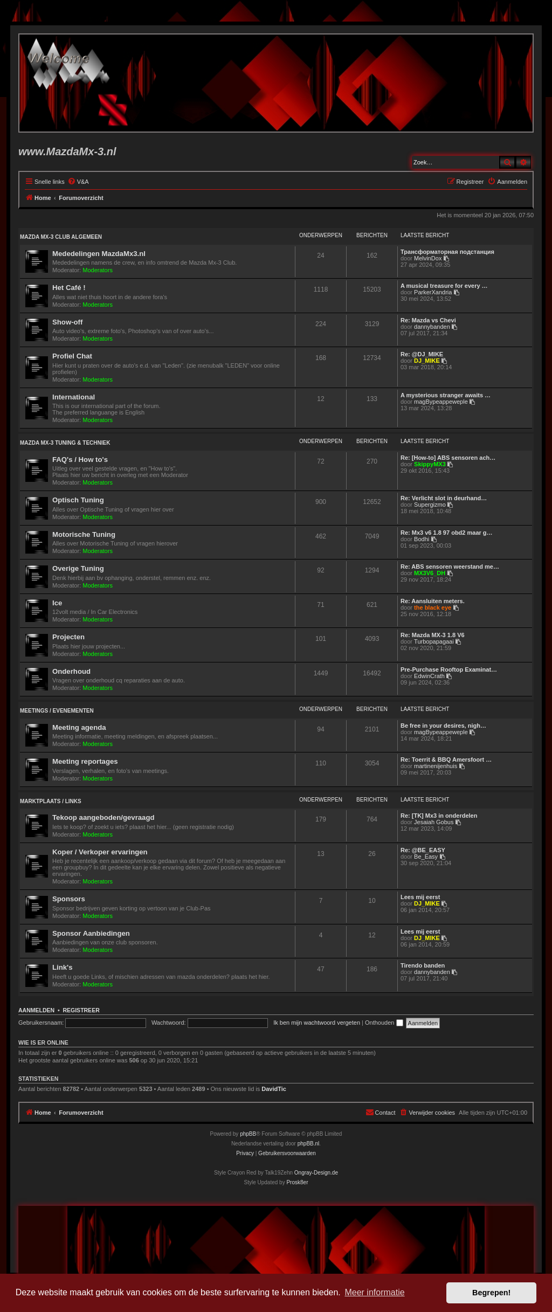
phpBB (248, 1134)
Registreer (81, 1010)
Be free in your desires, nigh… (443, 725)
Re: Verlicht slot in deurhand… (444, 498)
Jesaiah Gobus (433, 822)
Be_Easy (426, 856)
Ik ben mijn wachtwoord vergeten (316, 1022)
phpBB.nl (309, 1144)
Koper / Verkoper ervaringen (100, 852)
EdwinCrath (429, 676)
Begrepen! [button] (491, 1292)
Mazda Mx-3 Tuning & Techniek (65, 443)
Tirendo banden (423, 965)
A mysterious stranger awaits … (446, 395)
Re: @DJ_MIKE (422, 354)
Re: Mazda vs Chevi (428, 320)
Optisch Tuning (78, 500)
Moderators (97, 270)
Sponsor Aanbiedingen (91, 933)
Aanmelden (36, 1010)
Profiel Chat (72, 356)
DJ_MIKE (427, 360)
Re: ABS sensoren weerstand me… (450, 566)
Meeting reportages (85, 761)
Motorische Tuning (83, 534)
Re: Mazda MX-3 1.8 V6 (433, 635)
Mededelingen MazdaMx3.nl (99, 254)
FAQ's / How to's (80, 459)
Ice (57, 603)
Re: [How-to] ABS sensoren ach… (448, 457)
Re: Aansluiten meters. (433, 601)
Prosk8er (297, 1182)
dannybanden (432, 326)
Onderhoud (71, 671)
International (73, 397)
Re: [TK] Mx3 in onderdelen (439, 815)
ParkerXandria (433, 292)
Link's (62, 967)
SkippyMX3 (430, 464)
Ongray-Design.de (316, 1173)
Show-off (67, 322)
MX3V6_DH (429, 573)
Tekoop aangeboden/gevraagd (103, 817)
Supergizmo (430, 504)
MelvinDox (427, 258)
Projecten (68, 637)
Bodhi (421, 539)
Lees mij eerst (420, 897)
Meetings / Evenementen (57, 711)
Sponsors (68, 899)
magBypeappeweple (441, 401)
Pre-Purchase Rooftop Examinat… (449, 669)
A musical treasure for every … (444, 285)
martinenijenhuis (435, 766)
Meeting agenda (79, 727)
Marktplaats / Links (50, 801)
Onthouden (384, 1022)
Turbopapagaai (434, 641)
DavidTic (273, 1089)
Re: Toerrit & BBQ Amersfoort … (446, 759)
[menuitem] (78, 181)
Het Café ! (69, 288)
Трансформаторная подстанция (447, 251)
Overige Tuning (78, 568)
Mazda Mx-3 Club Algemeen (61, 237)
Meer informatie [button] (374, 1292)
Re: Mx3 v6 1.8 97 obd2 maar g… (447, 532)
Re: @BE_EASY (423, 850)
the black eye (432, 607)
